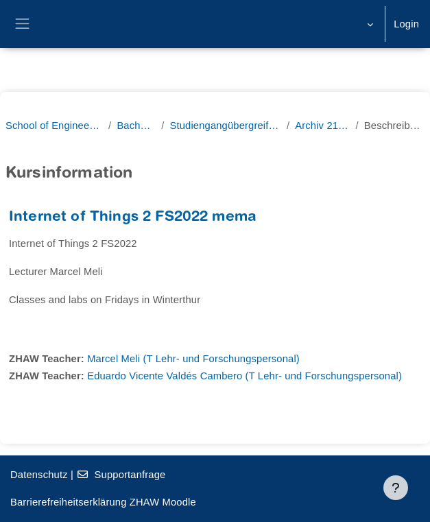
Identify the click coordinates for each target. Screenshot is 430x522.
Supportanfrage (120, 474)
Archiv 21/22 (322, 125)
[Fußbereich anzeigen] (395, 487)
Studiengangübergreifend (225, 125)
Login (406, 24)
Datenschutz (39, 474)
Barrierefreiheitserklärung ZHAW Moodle (103, 502)
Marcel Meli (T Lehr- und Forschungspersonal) (193, 358)
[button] (368, 24)
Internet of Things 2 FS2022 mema (132, 218)
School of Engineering (54, 125)
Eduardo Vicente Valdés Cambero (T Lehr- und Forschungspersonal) (244, 375)
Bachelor (136, 125)
